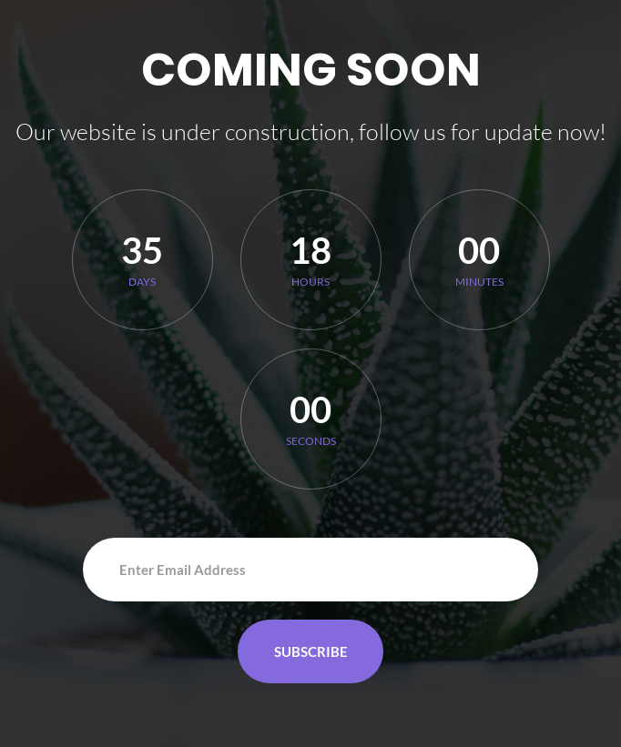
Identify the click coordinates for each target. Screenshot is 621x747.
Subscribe (311, 651)
